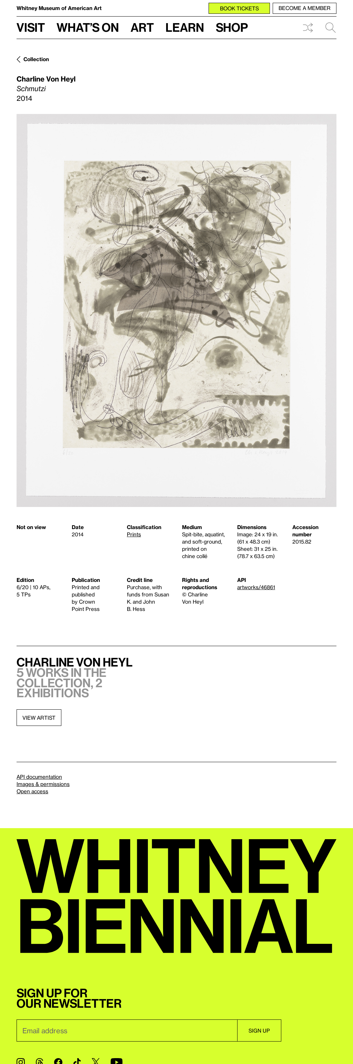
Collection (36, 59)
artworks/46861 (256, 587)
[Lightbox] (176, 310)
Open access (32, 791)
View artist (39, 718)
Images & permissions (43, 784)
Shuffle (307, 27)
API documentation (39, 777)
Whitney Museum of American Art (59, 8)
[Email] (127, 1030)
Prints (134, 534)
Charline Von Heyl (46, 79)
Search (330, 27)
